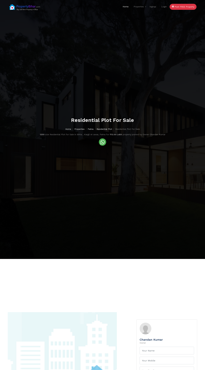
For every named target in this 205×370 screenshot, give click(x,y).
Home (126, 6)
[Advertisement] (102, 280)
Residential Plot (104, 129)
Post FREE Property (183, 7)
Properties (139, 6)
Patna (90, 129)
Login (164, 6)
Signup (153, 6)
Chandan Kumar (151, 339)
